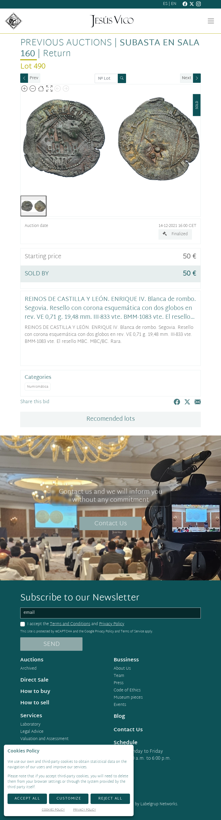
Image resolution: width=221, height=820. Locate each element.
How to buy (35, 691)
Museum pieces (128, 697)
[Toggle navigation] (211, 21)
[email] (110, 613)
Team (119, 676)
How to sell (34, 703)
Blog (119, 716)
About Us (122, 669)
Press (118, 683)
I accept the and (75, 624)
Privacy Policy (111, 624)
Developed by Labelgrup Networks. (146, 804)
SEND (51, 644)
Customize (69, 798)
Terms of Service (132, 631)
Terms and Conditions (70, 624)
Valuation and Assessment (44, 739)
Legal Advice (32, 732)
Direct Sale (34, 680)
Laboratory (30, 724)
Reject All (110, 798)
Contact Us (110, 523)
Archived (28, 669)
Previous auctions (66, 43)
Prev (34, 78)
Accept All (27, 798)
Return (57, 54)
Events (120, 705)
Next (186, 78)
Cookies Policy (53, 810)
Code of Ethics (127, 690)
